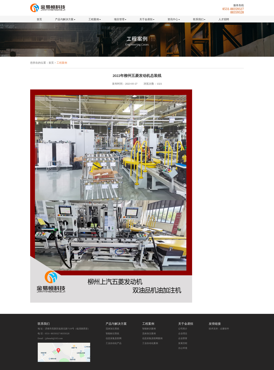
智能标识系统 (112, 333)
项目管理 (120, 19)
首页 (39, 19)
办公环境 (182, 348)
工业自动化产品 (113, 343)
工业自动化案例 (150, 343)
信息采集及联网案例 (152, 338)
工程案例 (94, 19)
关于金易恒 (146, 19)
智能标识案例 (149, 328)
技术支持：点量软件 (219, 328)
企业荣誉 (182, 338)
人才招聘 (224, 19)
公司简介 (182, 328)
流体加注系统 (112, 328)
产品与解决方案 (65, 19)
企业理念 (182, 333)
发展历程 (182, 343)
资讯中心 (174, 19)
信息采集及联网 (113, 338)
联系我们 (199, 19)
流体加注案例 (149, 333)
